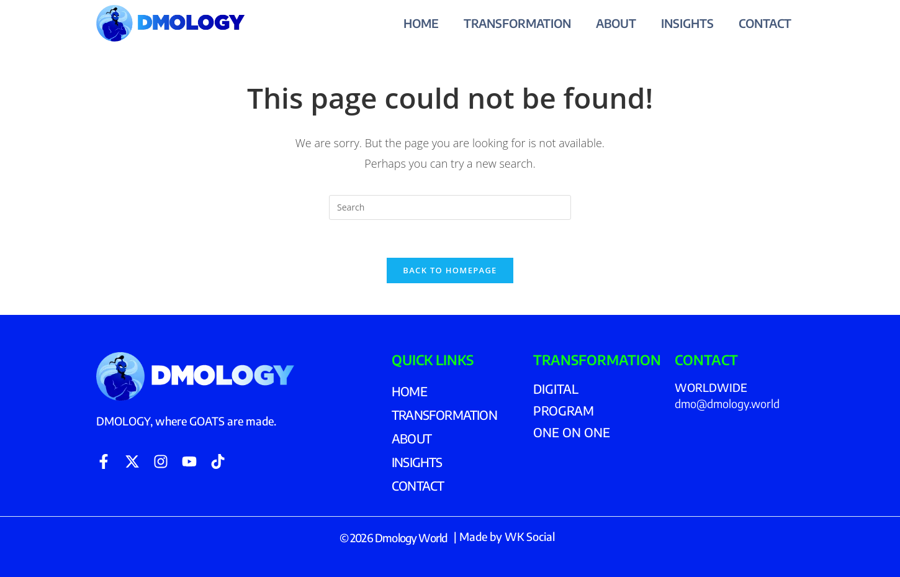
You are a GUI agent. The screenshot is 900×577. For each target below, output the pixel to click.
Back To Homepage (450, 270)
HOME (421, 23)
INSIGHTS (687, 23)
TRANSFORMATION (517, 23)
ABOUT (616, 23)
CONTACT (765, 23)
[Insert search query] (450, 207)
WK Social (530, 536)
